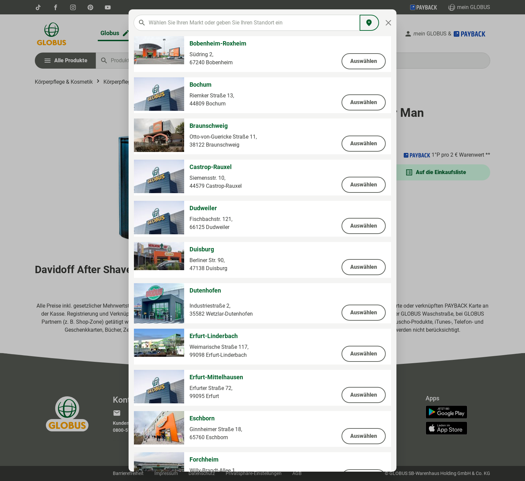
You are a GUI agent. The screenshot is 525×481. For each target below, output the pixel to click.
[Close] (388, 22)
